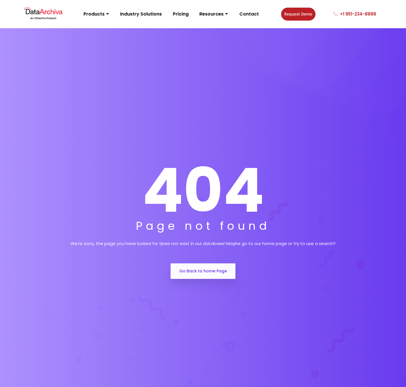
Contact (237, 14)
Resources (205, 14)
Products (97, 14)
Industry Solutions (139, 14)
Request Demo (290, 14)
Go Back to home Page (203, 271)
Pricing (175, 14)
